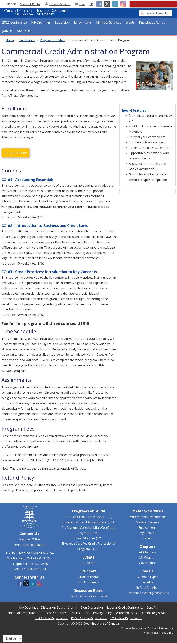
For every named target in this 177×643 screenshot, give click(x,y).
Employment (147, 528)
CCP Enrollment (88, 582)
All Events (88, 563)
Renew (147, 538)
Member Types (147, 577)
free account (99, 596)
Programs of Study (53, 40)
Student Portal (88, 577)
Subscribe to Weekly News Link (153, 4)
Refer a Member (147, 588)
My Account (147, 533)
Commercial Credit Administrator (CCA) (88, 522)
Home (10, 40)
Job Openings (41, 22)
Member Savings (147, 522)
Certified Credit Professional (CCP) (88, 517)
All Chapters (147, 552)
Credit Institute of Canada (101, 624)
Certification (27, 40)
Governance (147, 563)
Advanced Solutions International (155, 628)
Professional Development (147, 517)
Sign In (11, 4)
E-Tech (170, 632)
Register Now (15, 152)
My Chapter (147, 558)
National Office (29, 539)
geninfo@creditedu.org (29, 545)
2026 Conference (14, 22)
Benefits (147, 582)
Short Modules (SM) (88, 538)
